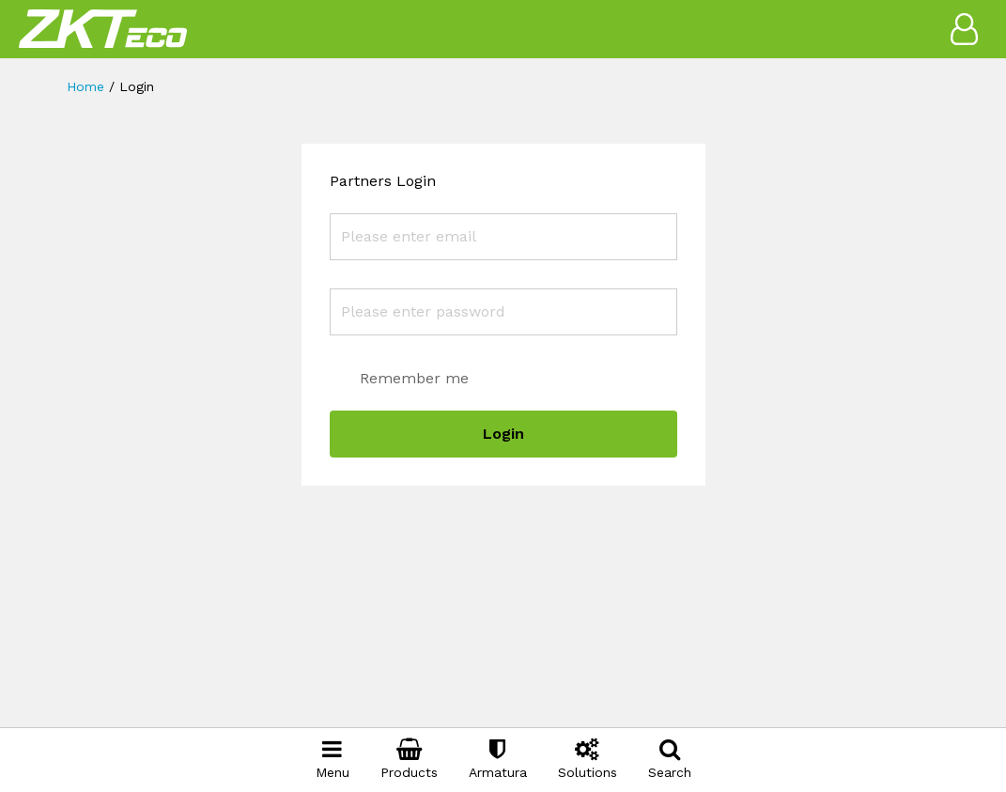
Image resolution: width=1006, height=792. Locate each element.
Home (85, 86)
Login (503, 434)
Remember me (414, 378)
